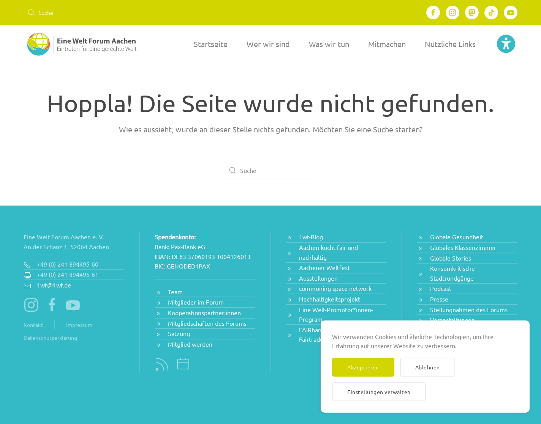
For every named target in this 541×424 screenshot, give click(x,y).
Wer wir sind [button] (268, 44)
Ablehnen (427, 367)
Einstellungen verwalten (379, 391)
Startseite (211, 44)
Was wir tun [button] (329, 44)
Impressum (79, 324)
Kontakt (33, 324)
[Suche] (69, 12)
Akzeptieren (363, 367)
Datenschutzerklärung (50, 337)
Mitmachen (387, 44)
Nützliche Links (450, 44)
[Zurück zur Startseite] (81, 44)
